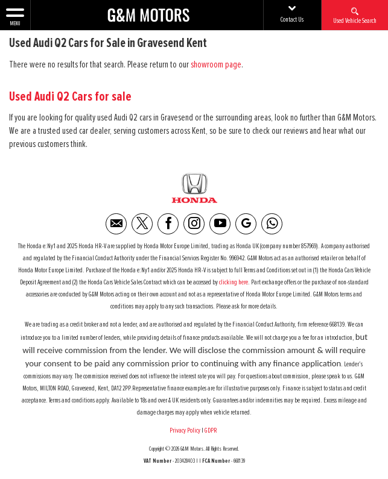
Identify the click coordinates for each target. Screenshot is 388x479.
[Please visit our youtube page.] (220, 223)
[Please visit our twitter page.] (142, 223)
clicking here (233, 282)
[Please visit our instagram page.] (194, 223)
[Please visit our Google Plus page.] (245, 223)
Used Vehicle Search (355, 15)
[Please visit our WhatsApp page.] (271, 223)
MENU (15, 16)
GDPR (211, 430)
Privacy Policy (185, 430)
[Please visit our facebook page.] (168, 223)
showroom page (216, 64)
